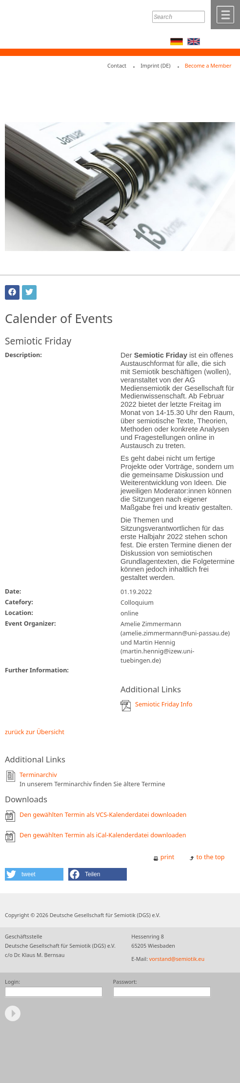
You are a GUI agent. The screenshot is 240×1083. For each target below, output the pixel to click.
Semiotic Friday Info (163, 704)
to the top (211, 857)
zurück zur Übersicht (34, 732)
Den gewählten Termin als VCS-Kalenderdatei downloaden (103, 815)
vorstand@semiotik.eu (176, 958)
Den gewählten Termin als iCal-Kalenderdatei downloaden (103, 835)
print (167, 857)
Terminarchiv (38, 775)
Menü (225, 14)
